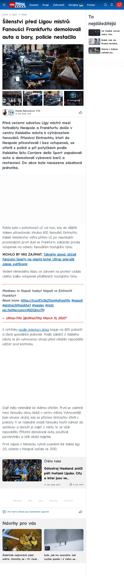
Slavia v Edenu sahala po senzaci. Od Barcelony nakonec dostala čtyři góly (110, 51)
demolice (53, 501)
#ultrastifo (62, 300)
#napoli (77, 300)
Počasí (91, 5)
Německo (17, 501)
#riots (49, 305)
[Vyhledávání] (105, 5)
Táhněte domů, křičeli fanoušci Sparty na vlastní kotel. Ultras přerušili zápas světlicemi (39, 259)
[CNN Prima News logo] (17, 4)
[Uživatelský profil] (111, 5)
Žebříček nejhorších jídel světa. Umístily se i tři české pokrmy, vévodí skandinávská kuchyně (20, 557)
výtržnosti (68, 501)
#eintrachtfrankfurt (16, 305)
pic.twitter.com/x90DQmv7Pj (23, 310)
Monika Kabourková (25, 111)
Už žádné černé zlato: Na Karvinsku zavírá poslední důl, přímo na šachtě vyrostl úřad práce (110, 33)
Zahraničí (58, 5)
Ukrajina (73, 5)
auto (41, 501)
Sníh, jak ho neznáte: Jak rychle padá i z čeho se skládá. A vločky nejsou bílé (61, 557)
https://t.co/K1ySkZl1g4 (38, 300)
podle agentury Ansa (34, 330)
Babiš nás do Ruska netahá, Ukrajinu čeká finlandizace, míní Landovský (110, 42)
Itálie (30, 501)
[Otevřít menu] (4, 5)
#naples (38, 305)
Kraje (46, 5)
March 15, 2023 (54, 318)
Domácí (34, 5)
